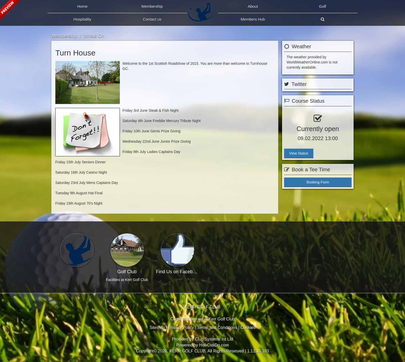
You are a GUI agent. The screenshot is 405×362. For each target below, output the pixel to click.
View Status (298, 153)
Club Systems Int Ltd (214, 339)
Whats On (94, 35)
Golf (322, 6)
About (253, 6)
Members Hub (253, 19)
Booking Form (318, 182)
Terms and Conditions (217, 327)
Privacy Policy (181, 327)
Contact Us (152, 19)
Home (82, 6)
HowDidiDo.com (214, 345)
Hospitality (82, 19)
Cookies (247, 327)
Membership (152, 6)
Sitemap (157, 327)
